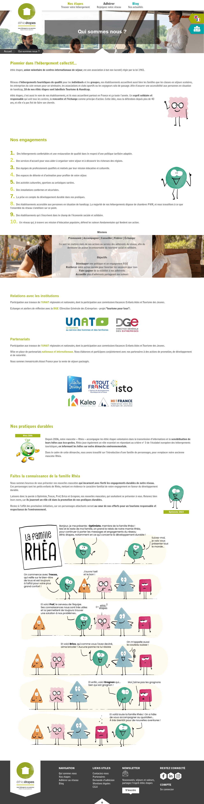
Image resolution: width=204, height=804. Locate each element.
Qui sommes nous (68, 773)
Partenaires (99, 777)
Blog (135, 4)
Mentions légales (101, 783)
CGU (95, 787)
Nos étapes (75, 4)
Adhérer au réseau (68, 780)
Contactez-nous (101, 773)
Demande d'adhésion (103, 780)
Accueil (8, 51)
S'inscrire (130, 790)
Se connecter (167, 789)
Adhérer (109, 4)
